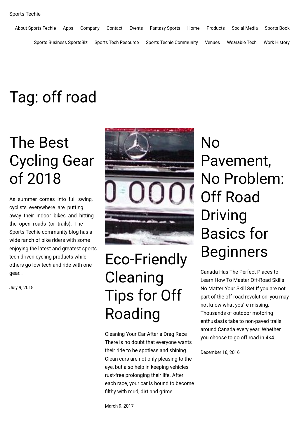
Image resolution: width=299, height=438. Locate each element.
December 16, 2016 (220, 352)
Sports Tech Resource (117, 42)
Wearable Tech (242, 42)
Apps (68, 28)
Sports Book (277, 28)
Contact (114, 28)
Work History (277, 42)
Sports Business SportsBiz (60, 42)
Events (136, 28)
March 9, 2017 (119, 406)
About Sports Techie (35, 28)
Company (90, 28)
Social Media (245, 28)
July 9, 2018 (21, 287)
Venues (212, 42)
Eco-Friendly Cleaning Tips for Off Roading (146, 286)
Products (215, 28)
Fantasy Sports (165, 28)
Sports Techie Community (172, 42)
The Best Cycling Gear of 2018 (51, 161)
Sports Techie (25, 14)
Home (193, 28)
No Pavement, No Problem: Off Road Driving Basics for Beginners (242, 197)
